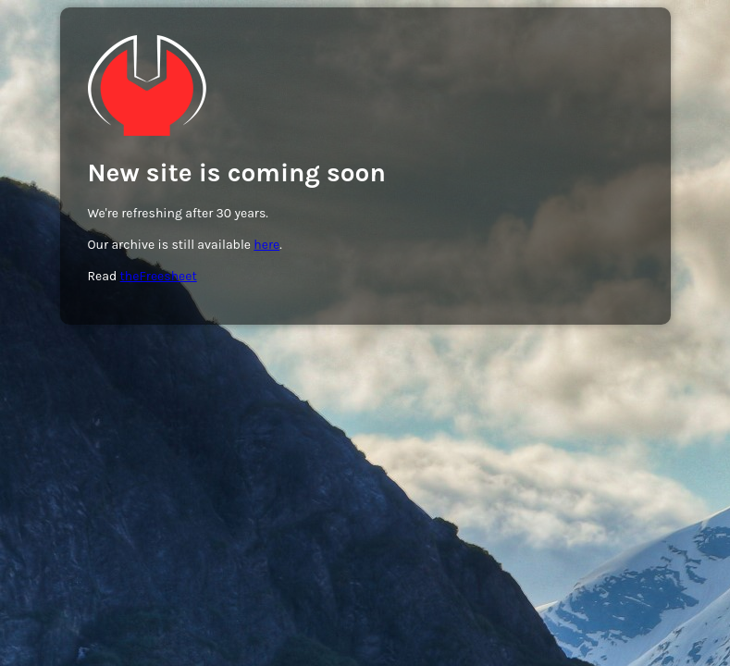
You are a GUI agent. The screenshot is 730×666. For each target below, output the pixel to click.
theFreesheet (158, 276)
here (266, 245)
